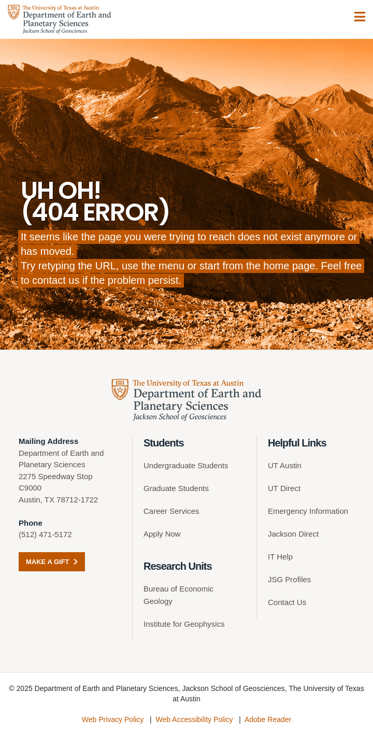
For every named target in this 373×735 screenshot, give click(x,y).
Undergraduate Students (186, 465)
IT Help (280, 556)
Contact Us (287, 602)
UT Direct (284, 488)
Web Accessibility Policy (194, 719)
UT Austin (285, 465)
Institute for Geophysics (184, 623)
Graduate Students (176, 488)
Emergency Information (308, 511)
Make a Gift (52, 562)
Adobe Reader (268, 719)
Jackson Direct (293, 533)
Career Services (171, 511)
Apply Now (162, 533)
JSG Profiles (289, 579)
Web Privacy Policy (113, 719)
